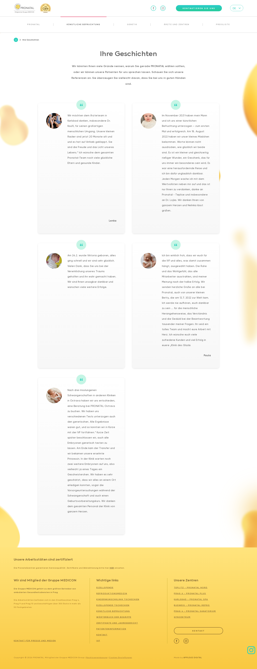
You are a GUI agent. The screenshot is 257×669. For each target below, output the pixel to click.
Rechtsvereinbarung (96, 657)
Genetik (132, 24)
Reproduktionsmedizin (111, 593)
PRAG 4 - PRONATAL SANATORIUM (195, 611)
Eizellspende (104, 587)
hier (112, 568)
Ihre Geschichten (29, 40)
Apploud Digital (192, 657)
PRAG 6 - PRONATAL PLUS (190, 593)
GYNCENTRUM (182, 617)
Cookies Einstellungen (120, 657)
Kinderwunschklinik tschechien (117, 599)
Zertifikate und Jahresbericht (117, 623)
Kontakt (102, 635)
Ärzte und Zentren (176, 24)
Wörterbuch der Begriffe (113, 617)
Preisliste (223, 24)
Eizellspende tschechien (112, 605)
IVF (98, 641)
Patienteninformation (111, 629)
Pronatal (33, 24)
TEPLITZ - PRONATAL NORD (191, 587)
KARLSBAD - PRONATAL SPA (191, 599)
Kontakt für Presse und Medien (35, 641)
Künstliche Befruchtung (83, 24)
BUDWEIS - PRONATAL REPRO (192, 605)
